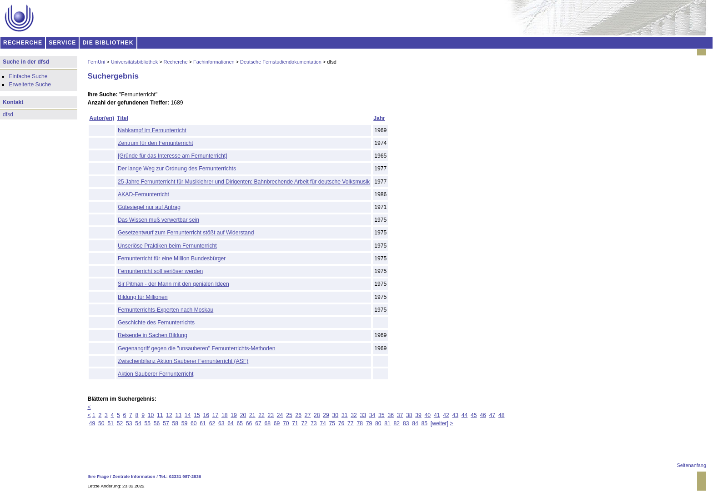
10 (151, 415)
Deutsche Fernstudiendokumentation (280, 62)
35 (381, 415)
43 (455, 415)
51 (110, 423)
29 (326, 415)
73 (314, 423)
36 (390, 415)
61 (203, 423)
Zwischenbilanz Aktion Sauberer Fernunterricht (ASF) (183, 361)
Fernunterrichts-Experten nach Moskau (165, 310)
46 (483, 415)
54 (138, 423)
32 (354, 415)
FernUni (96, 62)
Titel (122, 118)
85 (424, 423)
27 (308, 415)
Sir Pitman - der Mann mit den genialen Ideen (173, 284)
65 (240, 423)
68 (267, 423)
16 (206, 415)
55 (148, 423)
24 (280, 415)
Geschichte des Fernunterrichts (156, 322)
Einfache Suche (28, 76)
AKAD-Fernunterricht (143, 194)
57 (166, 423)
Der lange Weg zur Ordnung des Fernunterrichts (177, 168)
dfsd (8, 114)
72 (304, 423)
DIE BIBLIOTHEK (108, 43)
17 (215, 415)
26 (298, 415)
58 (175, 423)
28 (317, 415)
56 (157, 423)
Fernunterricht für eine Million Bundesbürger (172, 258)
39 (418, 415)
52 (120, 423)
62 (212, 423)
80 (378, 423)
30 (335, 415)
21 (252, 415)
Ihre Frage (98, 476)
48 (501, 415)
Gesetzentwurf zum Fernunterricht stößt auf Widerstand (186, 232)
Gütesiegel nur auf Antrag (149, 207)
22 (261, 415)
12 (169, 415)
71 (295, 423)
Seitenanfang (691, 465)
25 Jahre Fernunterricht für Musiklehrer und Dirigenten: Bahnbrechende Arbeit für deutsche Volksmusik (244, 182)
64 (230, 423)
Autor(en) (101, 118)
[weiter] (439, 423)
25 (289, 415)
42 (446, 415)
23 (271, 415)
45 (474, 415)
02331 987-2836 (185, 476)
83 (406, 423)
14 (188, 415)
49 (92, 423)
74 (323, 423)
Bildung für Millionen (142, 297)
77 (350, 423)
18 (224, 415)
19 (234, 415)
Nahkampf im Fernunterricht (152, 130)
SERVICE (62, 43)
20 (243, 415)
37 (400, 415)
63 (221, 423)
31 (344, 415)
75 (332, 423)
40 (428, 415)
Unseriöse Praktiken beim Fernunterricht (167, 246)
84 (415, 423)
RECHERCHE (22, 43)
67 (258, 423)
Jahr (379, 118)
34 (372, 415)
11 (160, 415)
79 (369, 423)
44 (465, 415)
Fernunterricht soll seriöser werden (160, 271)
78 (359, 423)
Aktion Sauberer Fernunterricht (155, 374)
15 (197, 415)
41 (437, 415)
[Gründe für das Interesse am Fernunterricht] (172, 156)
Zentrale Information (134, 476)
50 (101, 423)
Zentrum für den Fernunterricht (155, 143)
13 (179, 415)
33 (363, 415)
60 (194, 423)
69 (277, 423)
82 (397, 423)
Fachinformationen (214, 62)
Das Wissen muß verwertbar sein (158, 220)
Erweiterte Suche (30, 84)
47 (492, 415)
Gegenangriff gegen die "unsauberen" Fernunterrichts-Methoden (196, 348)
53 (129, 423)
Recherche (176, 62)
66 (249, 423)
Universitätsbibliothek (134, 62)
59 (184, 423)
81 (387, 423)
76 (341, 423)
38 (409, 415)
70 (286, 423)
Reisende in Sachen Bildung (152, 335)
